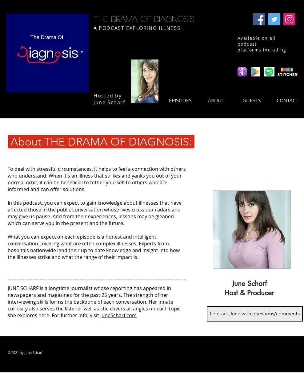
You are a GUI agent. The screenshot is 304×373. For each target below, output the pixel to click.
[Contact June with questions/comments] (255, 314)
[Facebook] (259, 19)
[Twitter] (274, 19)
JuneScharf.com (118, 315)
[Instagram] (289, 19)
